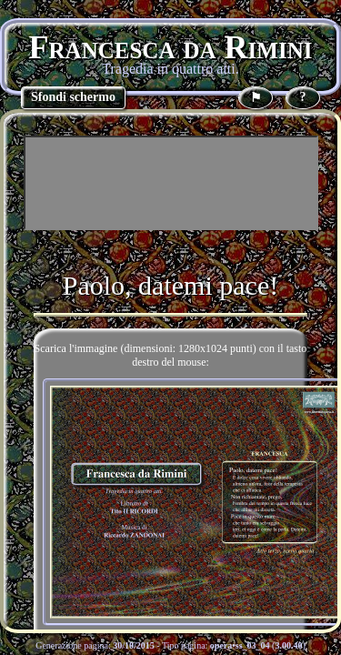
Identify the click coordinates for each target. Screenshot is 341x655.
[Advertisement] (170, 182)
